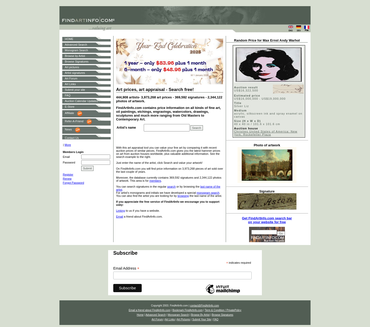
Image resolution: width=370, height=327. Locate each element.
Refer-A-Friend (74, 121)
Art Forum (71, 78)
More (68, 144)
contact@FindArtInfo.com (204, 305)
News (68, 129)
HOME (69, 38)
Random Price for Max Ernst (256, 40)
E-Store (69, 106)
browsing (183, 195)
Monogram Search (76, 50)
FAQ (67, 95)
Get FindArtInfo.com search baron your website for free (267, 220)
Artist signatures (75, 72)
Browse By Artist (200, 314)
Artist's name (126, 127)
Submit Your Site (201, 319)
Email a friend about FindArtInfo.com (149, 310)
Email (119, 216)
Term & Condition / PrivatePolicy (223, 310)
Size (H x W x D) (247, 120)
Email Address (126, 268)
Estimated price (247, 95)
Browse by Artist (75, 55)
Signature (267, 191)
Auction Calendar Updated (81, 101)
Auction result (246, 87)
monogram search (208, 192)
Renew (67, 178)
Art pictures (72, 67)
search (171, 186)
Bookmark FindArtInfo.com (187, 310)
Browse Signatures (76, 61)
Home (140, 314)
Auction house (246, 128)
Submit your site (75, 89)
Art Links (70, 84)
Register (68, 174)
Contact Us (72, 137)
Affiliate (69, 113)
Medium (240, 110)
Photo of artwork (267, 145)
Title (238, 103)
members (155, 180)
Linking (120, 210)
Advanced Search (76, 44)
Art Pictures (183, 319)
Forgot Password (73, 182)
